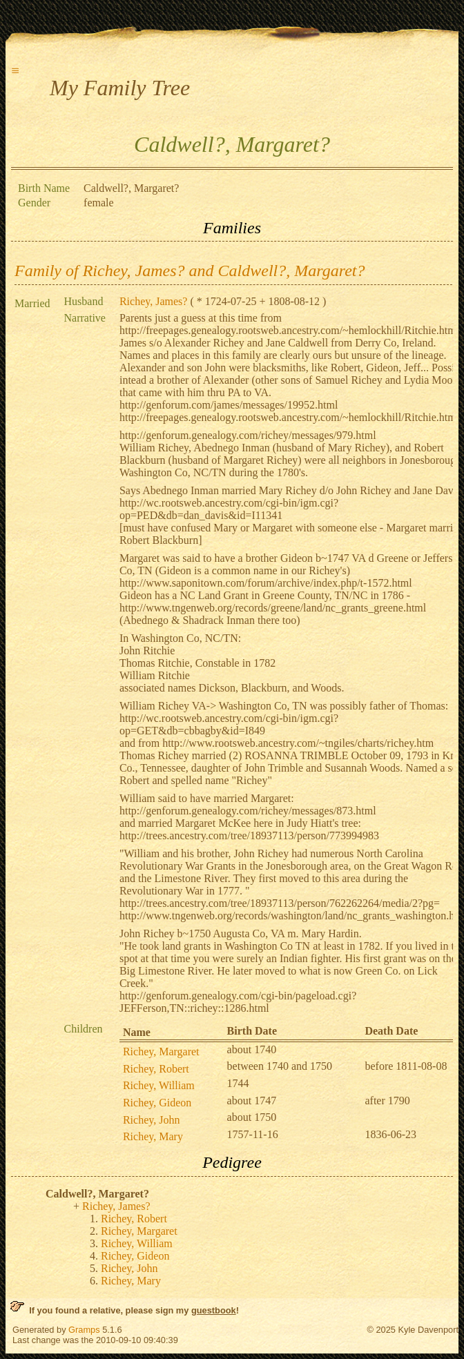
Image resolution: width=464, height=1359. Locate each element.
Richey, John (151, 1120)
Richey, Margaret (161, 1051)
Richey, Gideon (157, 1102)
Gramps (84, 1329)
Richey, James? (153, 301)
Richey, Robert (156, 1069)
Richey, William (159, 1085)
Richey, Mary (153, 1136)
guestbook (213, 1310)
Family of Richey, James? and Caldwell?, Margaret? (189, 271)
